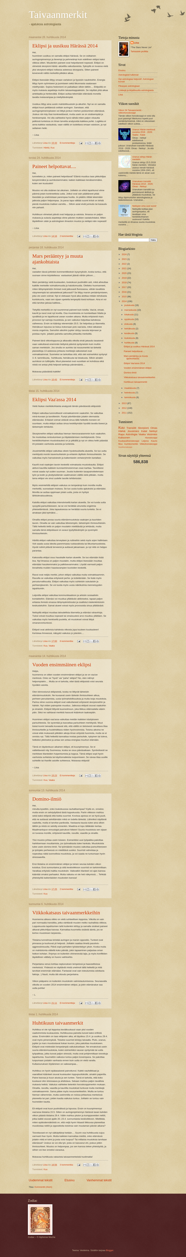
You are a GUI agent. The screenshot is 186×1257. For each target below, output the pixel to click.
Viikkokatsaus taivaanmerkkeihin (66, 912)
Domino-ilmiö (46, 799)
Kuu (52, 147)
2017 (124, 287)
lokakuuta (129, 314)
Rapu (121, 434)
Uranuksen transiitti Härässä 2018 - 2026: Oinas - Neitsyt (142, 184)
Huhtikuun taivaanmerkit (57, 1023)
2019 (124, 278)
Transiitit (131, 427)
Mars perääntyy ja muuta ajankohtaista (57, 258)
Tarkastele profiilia (139, 51)
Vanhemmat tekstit (99, 1180)
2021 (124, 268)
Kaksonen (124, 437)
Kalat (144, 431)
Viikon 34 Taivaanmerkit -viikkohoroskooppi (130, 111)
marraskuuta (130, 310)
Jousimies (133, 431)
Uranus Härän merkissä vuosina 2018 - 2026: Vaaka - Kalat (143, 132)
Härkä (46, 147)
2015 (124, 296)
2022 (124, 264)
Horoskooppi (151, 437)
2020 (124, 273)
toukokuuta (130, 338)
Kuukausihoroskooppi (128, 441)
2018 (124, 282)
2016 (124, 292)
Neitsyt (153, 431)
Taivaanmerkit (58, 14)
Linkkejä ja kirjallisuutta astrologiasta (136, 90)
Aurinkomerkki (131, 444)
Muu (120, 444)
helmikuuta (129, 392)
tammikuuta (130, 397)
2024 (124, 254)
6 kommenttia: (67, 641)
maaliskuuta (130, 388)
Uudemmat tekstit (40, 1180)
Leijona (145, 441)
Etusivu (70, 1180)
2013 (124, 403)
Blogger (109, 1250)
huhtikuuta (129, 342)
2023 (124, 259)
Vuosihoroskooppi (125, 447)
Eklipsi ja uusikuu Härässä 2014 (65, 45)
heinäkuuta (130, 328)
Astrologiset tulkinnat (128, 75)
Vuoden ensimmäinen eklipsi (61, 664)
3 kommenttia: (67, 1164)
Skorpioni (143, 427)
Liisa (136, 43)
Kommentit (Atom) (43, 1187)
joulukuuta (129, 305)
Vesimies (152, 434)
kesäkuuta (129, 333)
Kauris (154, 441)
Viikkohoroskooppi (148, 444)
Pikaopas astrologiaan (129, 86)
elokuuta (128, 324)
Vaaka (52, 645)
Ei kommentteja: (68, 143)
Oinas (153, 427)
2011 (124, 412)
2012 (124, 408)
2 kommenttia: (67, 236)
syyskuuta (129, 319)
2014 (124, 301)
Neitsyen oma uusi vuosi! (144, 206)
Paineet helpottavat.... (54, 166)
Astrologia (131, 434)
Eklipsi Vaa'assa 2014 (54, 399)
